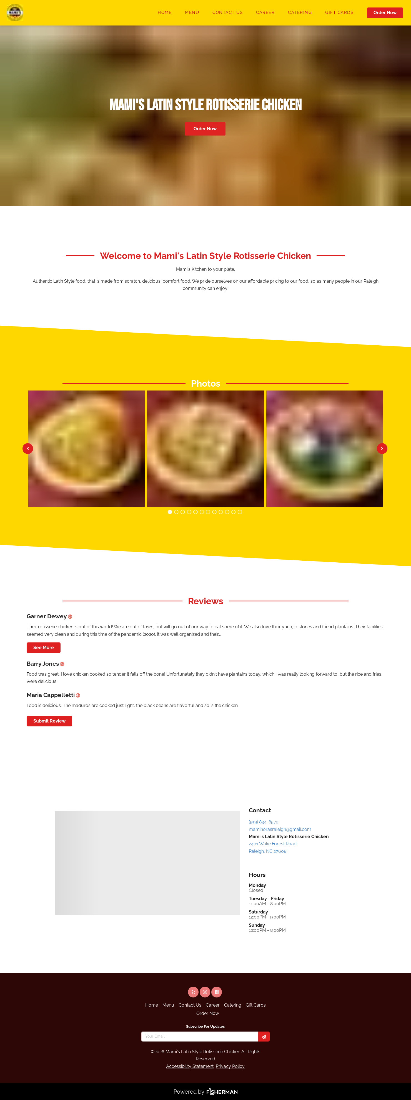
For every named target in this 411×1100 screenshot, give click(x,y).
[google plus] (71, 616)
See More (43, 647)
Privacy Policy (230, 1066)
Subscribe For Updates (205, 1026)
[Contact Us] (227, 12)
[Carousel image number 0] (170, 512)
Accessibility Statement (190, 1066)
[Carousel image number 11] (239, 512)
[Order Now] (385, 12)
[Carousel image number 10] (233, 512)
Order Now (385, 12)
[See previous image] (27, 448)
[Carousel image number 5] (201, 512)
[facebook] (217, 992)
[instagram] (205, 992)
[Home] (165, 12)
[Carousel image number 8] (221, 512)
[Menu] (192, 12)
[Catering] (300, 12)
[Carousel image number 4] (195, 512)
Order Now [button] (205, 128)
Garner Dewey (50, 616)
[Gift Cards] (339, 12)
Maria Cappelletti (54, 694)
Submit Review (49, 721)
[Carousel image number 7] (214, 512)
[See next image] (382, 448)
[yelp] (194, 992)
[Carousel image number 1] (176, 512)
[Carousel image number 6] (208, 512)
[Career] (265, 12)
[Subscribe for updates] (264, 1037)
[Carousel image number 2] (183, 512)
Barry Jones (46, 663)
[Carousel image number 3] (189, 512)
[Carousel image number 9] (227, 512)
